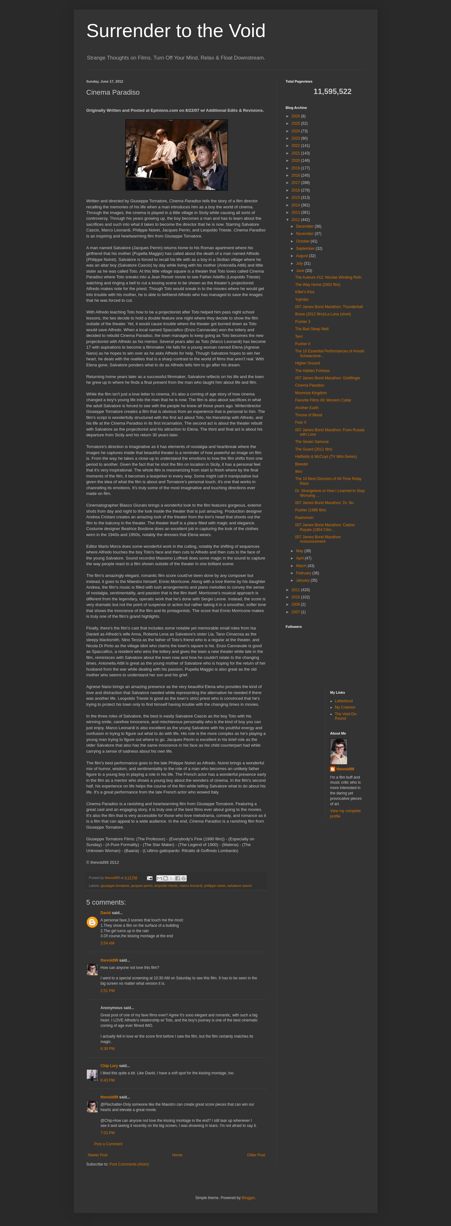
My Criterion (345, 707)
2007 (296, 612)
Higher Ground (307, 363)
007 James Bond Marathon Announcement (318, 539)
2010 (296, 597)
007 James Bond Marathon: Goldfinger (327, 378)
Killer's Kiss (304, 292)
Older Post (256, 1155)
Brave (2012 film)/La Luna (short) (323, 314)
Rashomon (304, 517)
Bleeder (301, 464)
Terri (298, 336)
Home (177, 1155)
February (304, 573)
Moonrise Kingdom (311, 393)
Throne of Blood (308, 415)
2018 (296, 175)
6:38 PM (108, 1048)
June (300, 271)
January (303, 580)
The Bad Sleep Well (312, 329)
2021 (296, 153)
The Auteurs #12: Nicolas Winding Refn (328, 277)
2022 (296, 145)
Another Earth (306, 408)
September (306, 248)
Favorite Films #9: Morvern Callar (323, 400)
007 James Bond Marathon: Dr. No (324, 503)
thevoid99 (109, 960)
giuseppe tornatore (115, 886)
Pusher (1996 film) (310, 510)
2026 (296, 116)
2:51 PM (108, 991)
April (300, 558)
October (303, 241)
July (300, 263)
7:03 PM (108, 1133)
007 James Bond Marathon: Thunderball (329, 307)
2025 (296, 123)
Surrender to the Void (176, 30)
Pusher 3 (302, 321)
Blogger (248, 1198)
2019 (296, 168)
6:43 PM (108, 1080)
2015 (296, 197)
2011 (296, 590)
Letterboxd (344, 701)
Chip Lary (109, 1066)
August (302, 256)
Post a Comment (108, 1144)
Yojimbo (301, 299)
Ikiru (298, 471)
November (305, 233)
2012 (296, 220)
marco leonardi (190, 886)
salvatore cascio (239, 886)
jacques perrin (142, 886)
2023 (296, 138)
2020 (296, 160)
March (302, 566)
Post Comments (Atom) (129, 1164)
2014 (296, 205)
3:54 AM (108, 943)
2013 (296, 212)
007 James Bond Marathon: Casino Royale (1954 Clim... (324, 527)
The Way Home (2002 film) (317, 284)
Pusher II (302, 344)
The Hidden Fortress (312, 371)
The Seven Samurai (312, 441)
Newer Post (98, 1155)
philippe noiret (214, 886)
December (305, 226)
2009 (296, 604)
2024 (296, 131)
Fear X (300, 422)
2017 (296, 182)
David (106, 913)
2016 (296, 190)
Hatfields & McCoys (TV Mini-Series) (326, 456)
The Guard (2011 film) (313, 449)
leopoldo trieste (166, 886)
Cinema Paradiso (309, 385)
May (300, 551)
